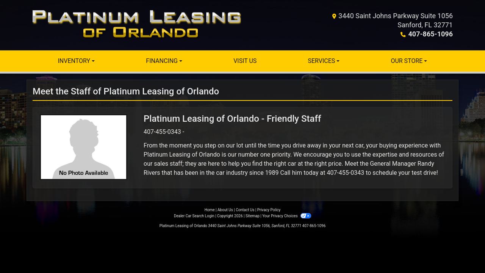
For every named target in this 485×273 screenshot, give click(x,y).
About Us (225, 210)
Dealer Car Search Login (194, 216)
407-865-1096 (430, 34)
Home (210, 210)
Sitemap (253, 216)
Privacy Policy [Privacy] (269, 210)
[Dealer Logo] (136, 25)
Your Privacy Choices (286, 216)
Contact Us (245, 210)
